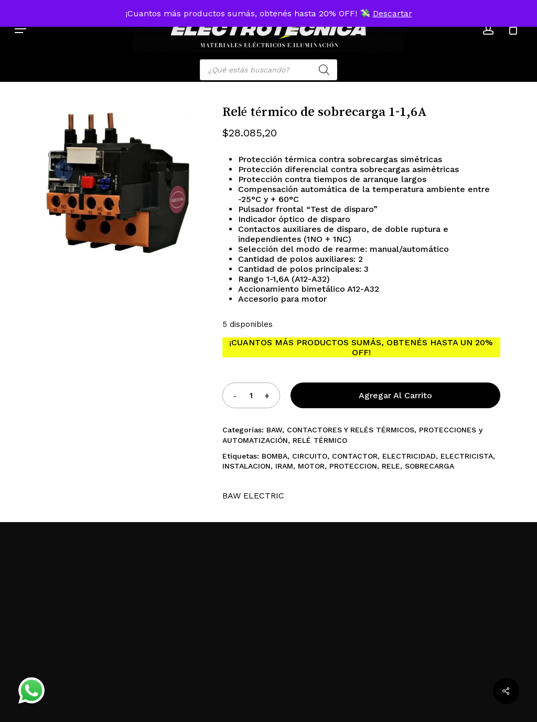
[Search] (324, 69)
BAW (274, 430)
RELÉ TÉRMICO (320, 440)
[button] (20, 29)
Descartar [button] (392, 13)
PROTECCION (353, 466)
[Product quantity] (251, 395)
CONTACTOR (355, 456)
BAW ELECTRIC (253, 496)
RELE (391, 466)
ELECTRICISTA (467, 456)
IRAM (284, 466)
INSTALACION (246, 466)
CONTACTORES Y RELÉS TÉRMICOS (350, 430)
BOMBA (274, 456)
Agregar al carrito (395, 395)
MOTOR (311, 466)
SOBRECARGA (429, 466)
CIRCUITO (309, 456)
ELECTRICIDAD (409, 456)
